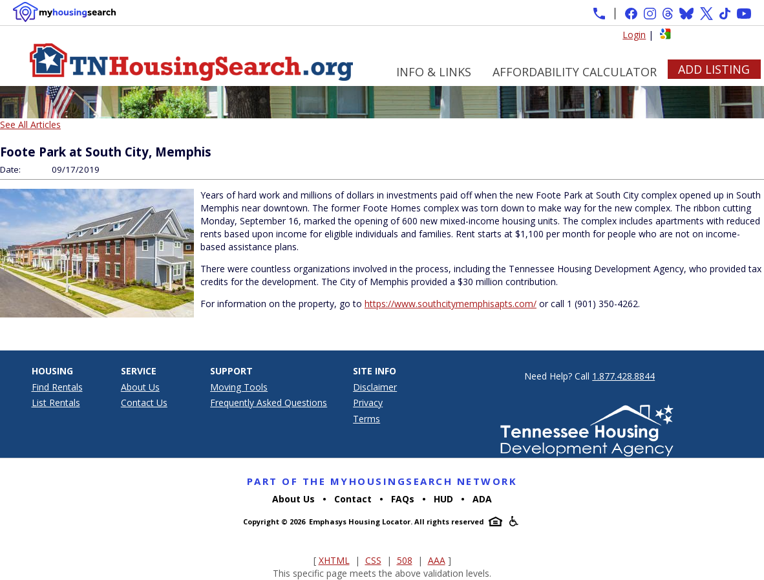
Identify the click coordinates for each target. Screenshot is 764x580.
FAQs (402, 499)
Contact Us (144, 402)
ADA (482, 499)
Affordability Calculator (575, 72)
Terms (366, 419)
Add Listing (714, 69)
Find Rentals (57, 387)
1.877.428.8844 (623, 376)
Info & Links (433, 72)
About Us (140, 387)
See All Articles (30, 124)
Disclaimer (375, 387)
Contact (353, 499)
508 (404, 560)
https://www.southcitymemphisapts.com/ (450, 303)
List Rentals (56, 402)
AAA (436, 560)
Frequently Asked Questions (268, 402)
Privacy (368, 402)
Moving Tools (239, 387)
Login (634, 34)
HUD (443, 499)
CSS (373, 560)
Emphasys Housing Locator (359, 521)
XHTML (334, 560)
